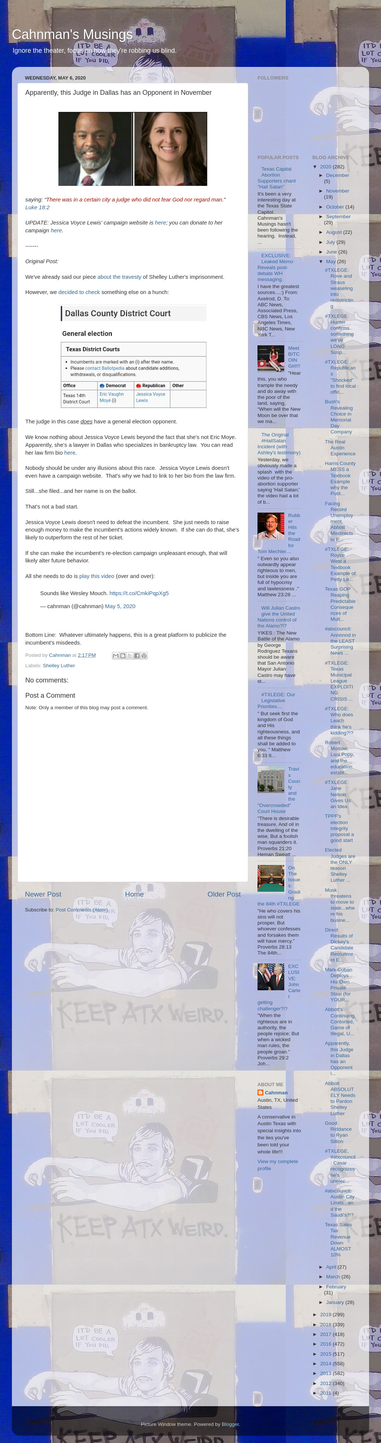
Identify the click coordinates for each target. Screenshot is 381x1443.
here (160, 223)
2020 (326, 167)
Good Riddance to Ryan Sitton (338, 1132)
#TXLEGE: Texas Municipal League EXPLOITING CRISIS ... (339, 681)
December (337, 175)
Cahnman (276, 1092)
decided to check (79, 292)
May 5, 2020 (120, 606)
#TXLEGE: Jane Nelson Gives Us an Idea (338, 794)
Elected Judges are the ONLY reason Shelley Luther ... (340, 865)
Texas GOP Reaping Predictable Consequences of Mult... (340, 604)
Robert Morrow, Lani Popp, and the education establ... (340, 757)
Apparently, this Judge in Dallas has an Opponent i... (339, 1058)
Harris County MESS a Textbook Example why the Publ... (340, 478)
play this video (96, 576)
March (334, 1276)
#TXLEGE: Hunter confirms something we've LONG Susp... (339, 334)
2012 (326, 1383)
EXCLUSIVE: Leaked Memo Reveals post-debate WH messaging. (275, 268)
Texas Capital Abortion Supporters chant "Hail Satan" (276, 178)
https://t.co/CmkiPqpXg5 (139, 593)
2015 (326, 1354)
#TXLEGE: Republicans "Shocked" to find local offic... (340, 377)
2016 (326, 1344)
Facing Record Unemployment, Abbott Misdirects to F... (339, 521)
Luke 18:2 (37, 207)
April (332, 1267)
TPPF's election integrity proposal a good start (339, 828)
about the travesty (119, 277)
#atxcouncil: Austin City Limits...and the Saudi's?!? (340, 1203)
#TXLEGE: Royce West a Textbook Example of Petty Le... (340, 564)
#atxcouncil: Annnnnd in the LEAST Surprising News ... (340, 641)
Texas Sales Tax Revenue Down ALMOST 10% (338, 1240)
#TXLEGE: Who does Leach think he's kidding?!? (339, 721)
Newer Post (43, 894)
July (331, 242)
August (334, 232)
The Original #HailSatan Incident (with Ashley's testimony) (279, 444)
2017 (326, 1334)
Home (134, 894)
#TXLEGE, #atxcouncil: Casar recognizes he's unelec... (340, 1166)
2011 (326, 1393)
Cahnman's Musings (72, 34)
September (338, 216)
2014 (326, 1363)
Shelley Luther (59, 665)
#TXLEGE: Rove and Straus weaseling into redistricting (339, 288)
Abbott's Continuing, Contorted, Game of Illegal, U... (340, 1021)
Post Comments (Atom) (82, 910)
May (331, 261)
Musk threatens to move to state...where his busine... (340, 905)
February (336, 1286)
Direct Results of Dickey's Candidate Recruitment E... (339, 945)
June (332, 252)
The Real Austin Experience (340, 447)
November (337, 191)
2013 (326, 1373)
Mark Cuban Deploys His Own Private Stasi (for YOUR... (338, 985)
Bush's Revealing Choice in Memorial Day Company (339, 417)
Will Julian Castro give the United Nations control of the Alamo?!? (278, 617)
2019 (326, 1314)
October (336, 207)
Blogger (230, 1424)
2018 (326, 1324)
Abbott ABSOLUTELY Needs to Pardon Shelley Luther (340, 1098)
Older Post (224, 894)
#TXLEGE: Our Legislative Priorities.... (276, 700)
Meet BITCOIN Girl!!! (294, 357)
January (336, 1302)
